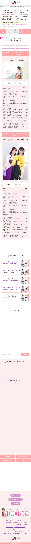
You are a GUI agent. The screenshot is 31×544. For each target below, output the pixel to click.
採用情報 (25, 524)
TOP (3, 31)
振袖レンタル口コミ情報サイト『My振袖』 (15, 531)
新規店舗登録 (9, 527)
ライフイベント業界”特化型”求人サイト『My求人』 (15, 533)
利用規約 (25, 522)
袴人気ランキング (8, 460)
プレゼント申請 (23, 456)
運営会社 (19, 524)
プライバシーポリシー (9, 524)
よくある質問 (13, 520)
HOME (6, 520)
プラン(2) (22, 31)
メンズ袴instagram (15, 499)
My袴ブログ (23, 460)
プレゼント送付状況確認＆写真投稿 (12, 522)
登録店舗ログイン (19, 527)
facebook (15, 503)
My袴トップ (7, 456)
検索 (25, 354)
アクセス (28, 31)
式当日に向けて (22, 520)
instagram (15, 495)
